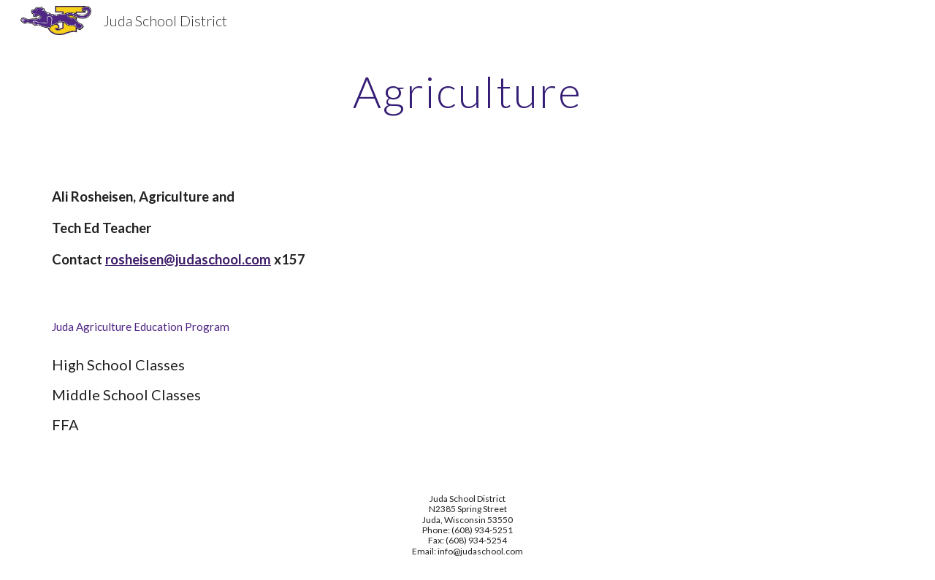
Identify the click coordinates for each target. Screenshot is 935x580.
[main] (467, 91)
